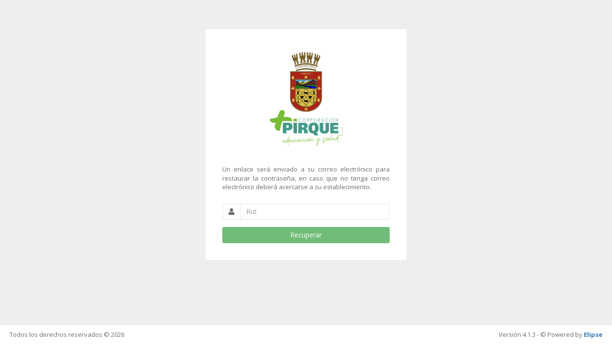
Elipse (593, 334)
